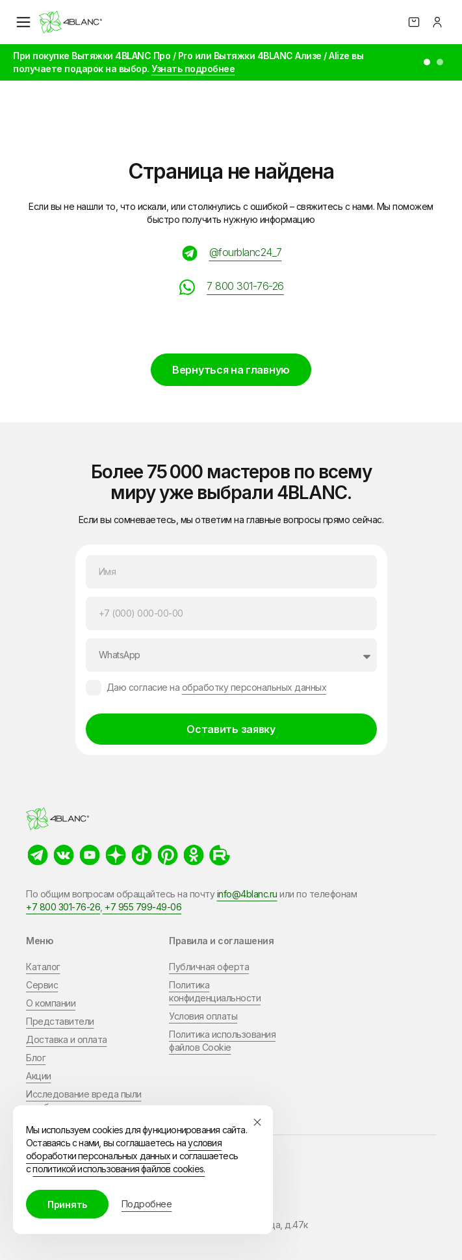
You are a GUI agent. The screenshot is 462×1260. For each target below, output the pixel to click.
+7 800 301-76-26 (63, 906)
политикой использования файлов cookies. (118, 1168)
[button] (427, 62)
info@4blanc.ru (247, 893)
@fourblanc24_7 (245, 252)
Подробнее (147, 1203)
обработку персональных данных (254, 687)
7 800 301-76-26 (245, 285)
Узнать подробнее (193, 68)
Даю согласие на (217, 687)
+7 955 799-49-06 (142, 906)
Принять (67, 1204)
